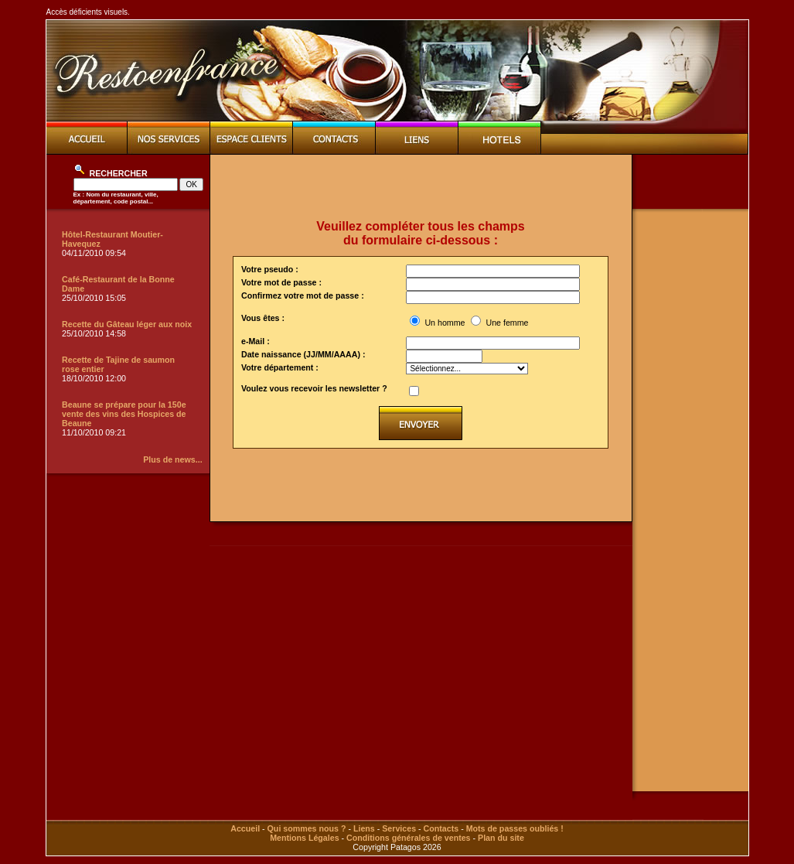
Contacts (441, 828)
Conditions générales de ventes (408, 837)
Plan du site (501, 837)
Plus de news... (172, 459)
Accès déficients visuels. (88, 12)
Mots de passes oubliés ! (515, 828)
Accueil (245, 828)
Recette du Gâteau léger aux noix (127, 324)
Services (399, 828)
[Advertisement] (420, 187)
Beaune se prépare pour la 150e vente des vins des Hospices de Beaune (124, 414)
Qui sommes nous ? (307, 828)
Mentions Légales (304, 837)
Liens (364, 828)
